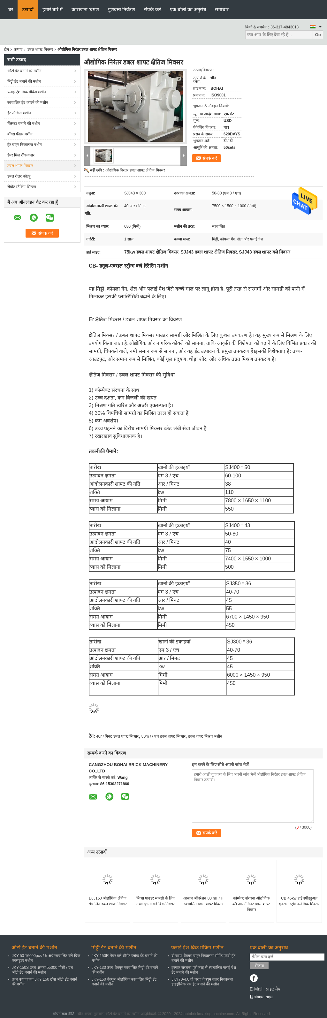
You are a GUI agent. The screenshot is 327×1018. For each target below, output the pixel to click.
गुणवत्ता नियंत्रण (121, 9)
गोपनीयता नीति (63, 1014)
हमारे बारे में (52, 9)
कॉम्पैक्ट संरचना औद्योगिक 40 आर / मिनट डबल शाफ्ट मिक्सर (251, 904)
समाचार (222, 9)
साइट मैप (272, 988)
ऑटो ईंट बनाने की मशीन (24, 71)
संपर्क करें (152, 9)
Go (318, 34)
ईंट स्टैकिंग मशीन (19, 113)
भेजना (259, 965)
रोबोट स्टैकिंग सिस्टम (21, 187)
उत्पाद (18, 49)
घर (10, 9)
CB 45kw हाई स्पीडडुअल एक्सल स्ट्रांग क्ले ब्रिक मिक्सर (299, 901)
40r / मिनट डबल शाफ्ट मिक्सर (117, 736)
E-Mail (256, 988)
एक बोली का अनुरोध (188, 9)
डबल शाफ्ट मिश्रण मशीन (205, 736)
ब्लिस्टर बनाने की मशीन (23, 123)
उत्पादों (28, 9)
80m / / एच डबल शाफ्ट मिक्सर (163, 736)
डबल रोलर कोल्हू (18, 176)
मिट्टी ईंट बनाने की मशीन (24, 81)
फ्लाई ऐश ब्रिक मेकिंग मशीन (26, 92)
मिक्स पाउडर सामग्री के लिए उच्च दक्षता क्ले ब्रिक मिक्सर (155, 901)
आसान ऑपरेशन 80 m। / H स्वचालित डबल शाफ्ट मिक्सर (203, 901)
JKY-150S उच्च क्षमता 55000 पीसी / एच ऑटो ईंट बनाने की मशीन (42, 970)
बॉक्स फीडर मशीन (20, 134)
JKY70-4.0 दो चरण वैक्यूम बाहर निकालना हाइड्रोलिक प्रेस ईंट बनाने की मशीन (202, 981)
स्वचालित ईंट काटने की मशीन (27, 102)
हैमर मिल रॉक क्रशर (20, 155)
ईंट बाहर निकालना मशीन (24, 144)
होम (6, 49)
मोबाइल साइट (261, 997)
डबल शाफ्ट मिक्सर (40, 49)
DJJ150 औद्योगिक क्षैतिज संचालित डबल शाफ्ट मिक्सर (107, 901)
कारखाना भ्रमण (85, 9)
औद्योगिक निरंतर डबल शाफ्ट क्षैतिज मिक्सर (135, 170)
